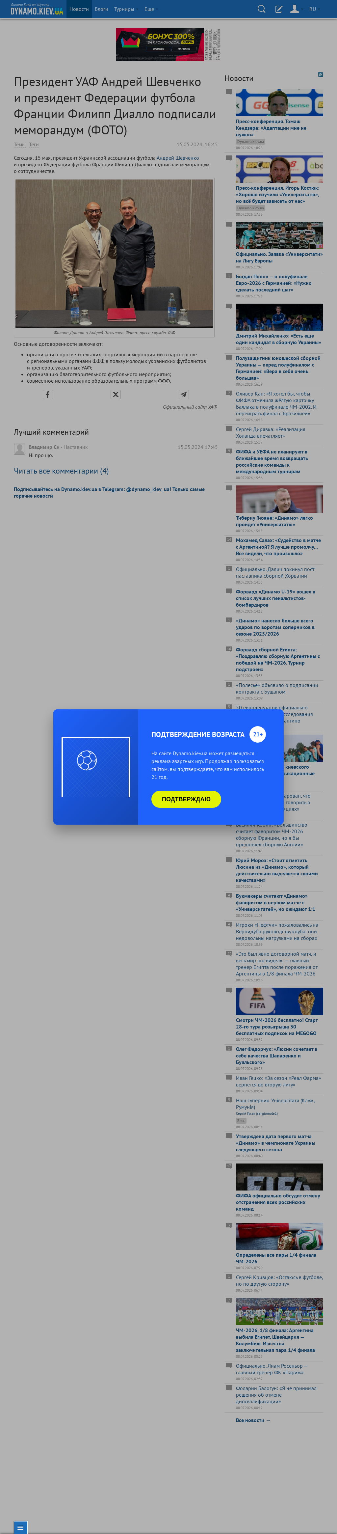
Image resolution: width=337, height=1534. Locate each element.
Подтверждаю (186, 799)
